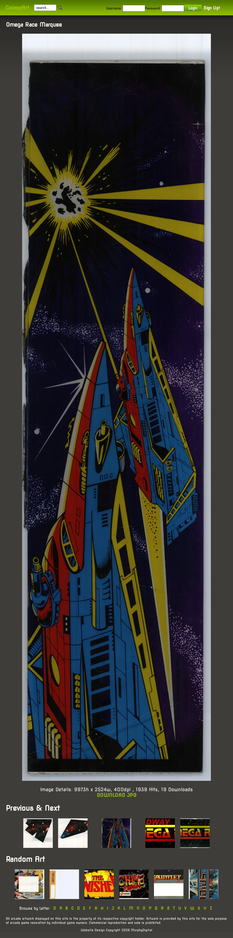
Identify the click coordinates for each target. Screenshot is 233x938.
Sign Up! (212, 8)
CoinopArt (17, 8)
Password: (153, 8)
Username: (114, 8)
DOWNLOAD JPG (117, 795)
